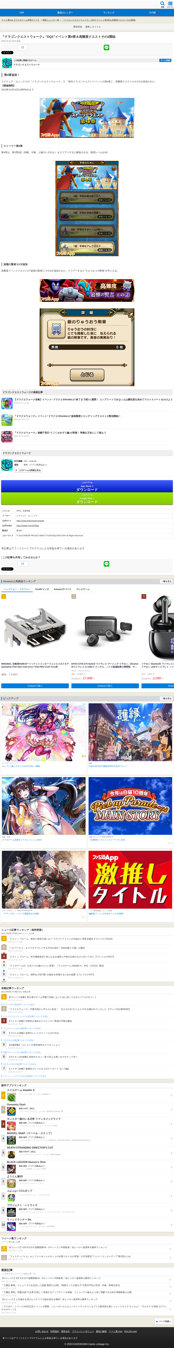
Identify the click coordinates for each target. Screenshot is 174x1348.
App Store (87, 486)
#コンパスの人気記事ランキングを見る (18, 1005)
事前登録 (77, 26)
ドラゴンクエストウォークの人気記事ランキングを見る (25, 1016)
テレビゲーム (83, 589)
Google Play (87, 499)
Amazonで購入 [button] (35, 686)
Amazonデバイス (62, 589)
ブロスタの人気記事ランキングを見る (18, 1040)
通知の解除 (101, 1331)
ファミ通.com (115, 1331)
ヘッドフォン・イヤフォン (17, 589)
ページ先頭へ (165, 1321)
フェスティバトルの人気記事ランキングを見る (22, 1028)
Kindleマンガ (42, 589)
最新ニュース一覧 (51, 20)
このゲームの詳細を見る (29, 470)
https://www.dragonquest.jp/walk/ (30, 521)
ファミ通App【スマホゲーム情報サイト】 (20, 20)
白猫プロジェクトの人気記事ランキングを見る (22, 1052)
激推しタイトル (93, 26)
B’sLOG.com (130, 1331)
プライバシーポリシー (83, 1331)
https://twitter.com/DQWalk (28, 526)
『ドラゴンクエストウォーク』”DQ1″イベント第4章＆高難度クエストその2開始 (98, 20)
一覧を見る (166, 581)
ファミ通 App (11, 5)
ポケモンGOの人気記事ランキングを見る (19, 1064)
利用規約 (54, 1331)
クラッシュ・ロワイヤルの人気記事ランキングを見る (24, 1076)
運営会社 (65, 1331)
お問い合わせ (41, 1331)
